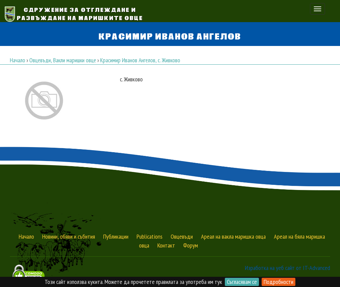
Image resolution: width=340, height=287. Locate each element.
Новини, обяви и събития (68, 236)
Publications (150, 236)
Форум (190, 245)
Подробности (278, 282)
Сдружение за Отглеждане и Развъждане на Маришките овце (80, 13)
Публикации (115, 236)
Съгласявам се (242, 282)
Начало (26, 236)
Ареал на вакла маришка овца (233, 236)
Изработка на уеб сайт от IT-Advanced (287, 268)
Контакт (166, 245)
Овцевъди (182, 236)
